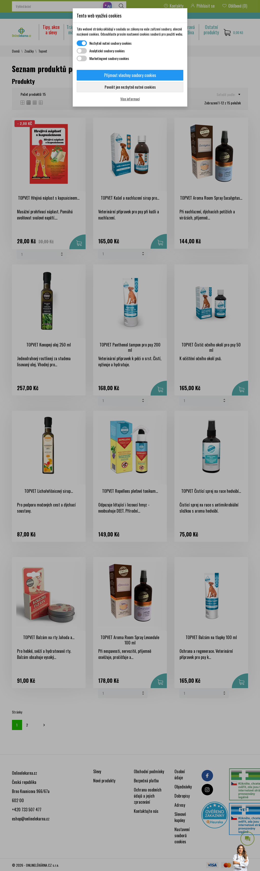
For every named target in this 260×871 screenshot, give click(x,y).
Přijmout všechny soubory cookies (130, 75)
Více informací (130, 98)
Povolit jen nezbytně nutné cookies (130, 87)
